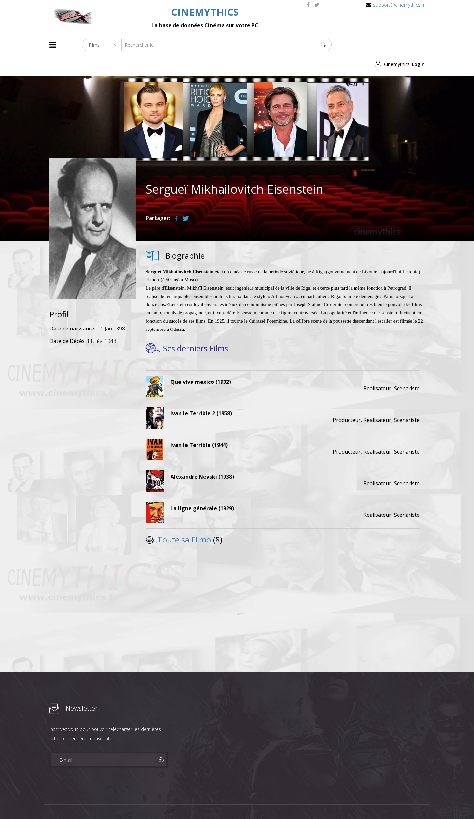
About (50, 802)
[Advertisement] (92, 443)
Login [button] (418, 45)
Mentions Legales (127, 802)
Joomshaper (294, 801)
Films (69, 802)
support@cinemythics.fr (399, 5)
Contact (161, 802)
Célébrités (92, 802)
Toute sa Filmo (184, 520)
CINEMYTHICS (205, 12)
